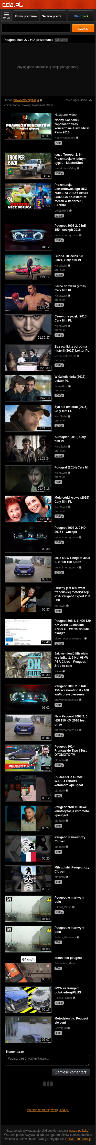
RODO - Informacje (78, 1139)
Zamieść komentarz (71, 1072)
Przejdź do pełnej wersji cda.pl (48, 1110)
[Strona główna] (13, 5)
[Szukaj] (35, 28)
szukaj (83, 28)
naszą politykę (79, 1130)
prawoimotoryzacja (26, 100)
